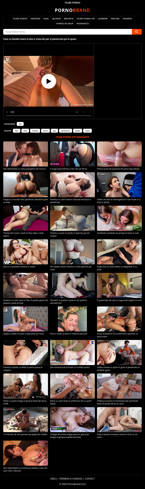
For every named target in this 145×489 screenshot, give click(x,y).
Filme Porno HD (86, 18)
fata (25, 130)
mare (45, 130)
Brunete (68, 18)
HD (20, 124)
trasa (87, 130)
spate (77, 130)
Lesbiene (103, 18)
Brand (72, 10)
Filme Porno (20, 18)
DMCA (53, 478)
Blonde (56, 18)
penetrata (65, 130)
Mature (115, 18)
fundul (35, 130)
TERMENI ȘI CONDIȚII (70, 478)
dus (16, 130)
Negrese (127, 18)
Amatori (35, 18)
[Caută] (137, 32)
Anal (46, 18)
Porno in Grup (64, 23)
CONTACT (90, 478)
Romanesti (82, 23)
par (54, 130)
